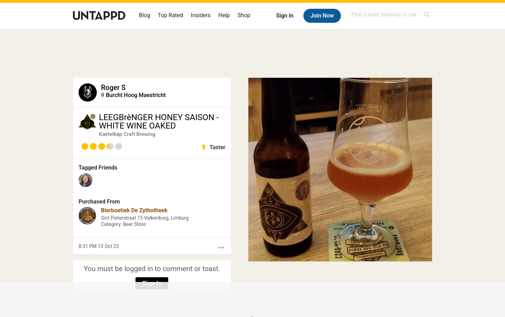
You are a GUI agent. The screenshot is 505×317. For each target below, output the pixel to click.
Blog (144, 15)
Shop (243, 15)
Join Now (322, 15)
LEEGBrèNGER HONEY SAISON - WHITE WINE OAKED (159, 121)
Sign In (284, 15)
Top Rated (170, 15)
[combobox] (391, 14)
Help (224, 15)
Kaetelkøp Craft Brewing (127, 134)
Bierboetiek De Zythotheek (134, 210)
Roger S (113, 87)
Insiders (201, 15)
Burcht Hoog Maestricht (136, 95)
